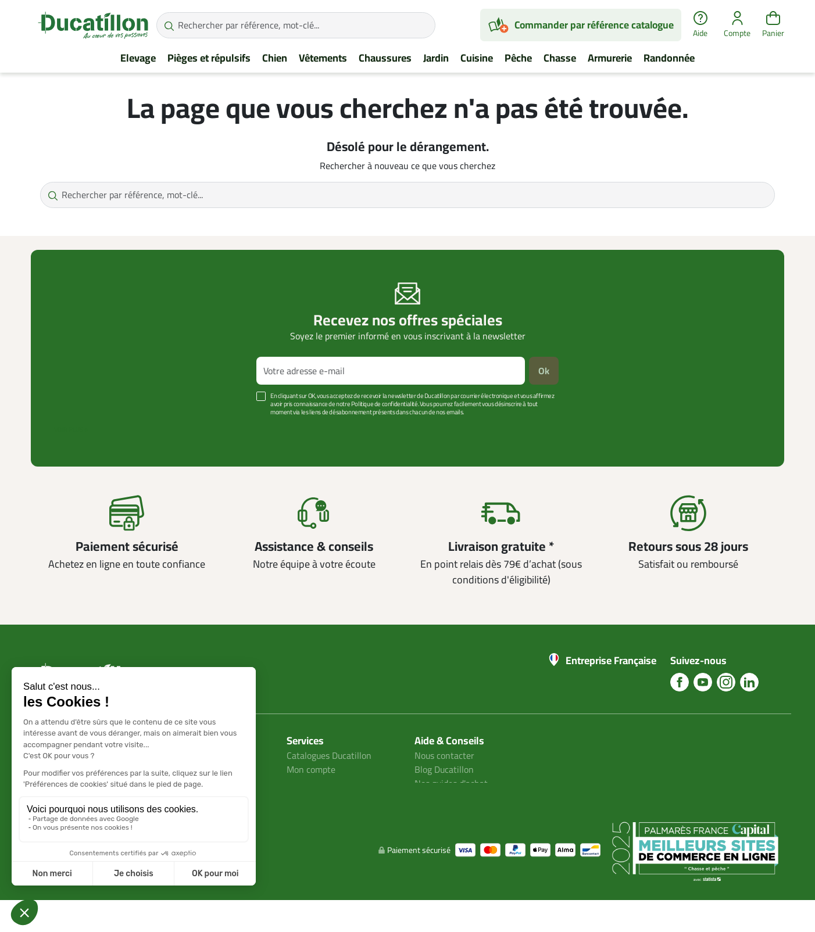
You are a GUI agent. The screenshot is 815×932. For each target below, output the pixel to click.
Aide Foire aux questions (462, 797)
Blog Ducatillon (444, 769)
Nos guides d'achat (451, 783)
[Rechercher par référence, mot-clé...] (295, 25)
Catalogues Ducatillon (330, 755)
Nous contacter (444, 755)
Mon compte (311, 769)
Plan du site (310, 783)
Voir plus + (71, 429)
